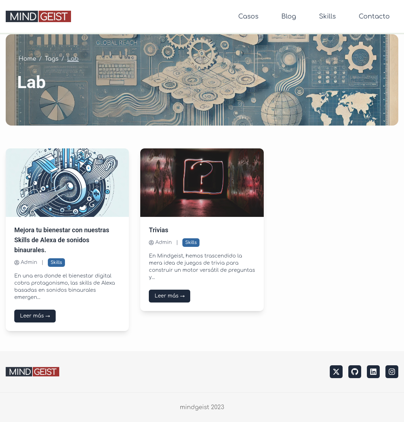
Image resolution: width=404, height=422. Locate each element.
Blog (288, 16)
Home (27, 59)
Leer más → (35, 316)
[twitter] (336, 371)
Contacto (374, 16)
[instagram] (391, 371)
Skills (327, 16)
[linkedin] (373, 371)
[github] (354, 371)
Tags (52, 59)
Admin (25, 262)
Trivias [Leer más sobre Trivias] (158, 230)
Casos (248, 16)
